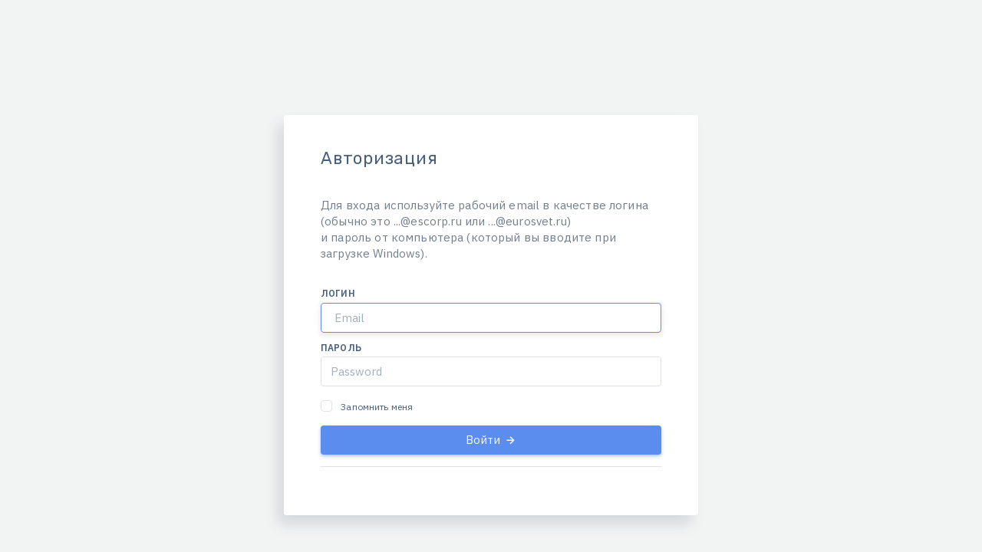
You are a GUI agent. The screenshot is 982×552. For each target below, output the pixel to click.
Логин (338, 293)
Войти (491, 439)
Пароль (341, 347)
